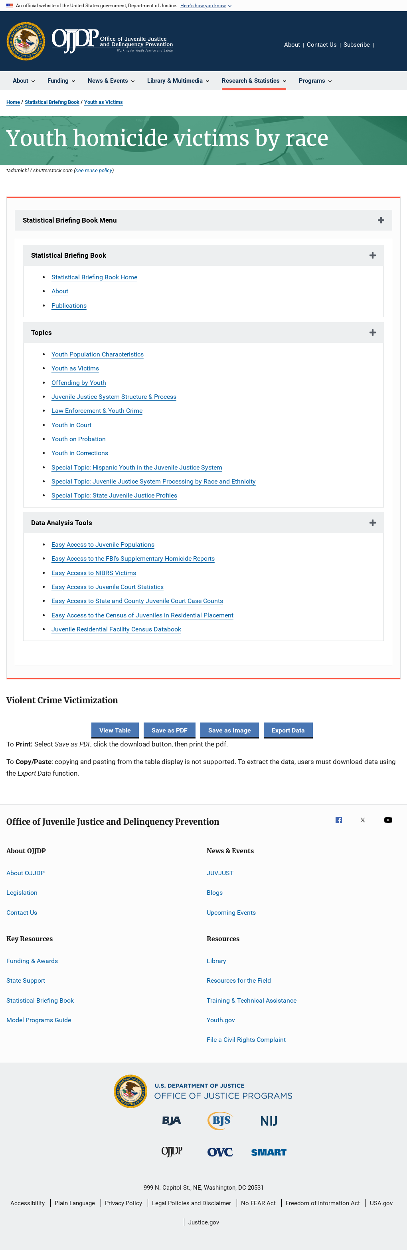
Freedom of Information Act (323, 1203)
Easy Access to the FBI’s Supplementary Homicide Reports (133, 558)
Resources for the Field (239, 980)
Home (13, 102)
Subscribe (357, 44)
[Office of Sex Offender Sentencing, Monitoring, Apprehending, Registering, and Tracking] (268, 1157)
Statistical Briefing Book (52, 102)
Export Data (288, 730)
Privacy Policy (123, 1203)
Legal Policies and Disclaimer (191, 1203)
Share (386, 50)
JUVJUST (220, 873)
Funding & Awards (32, 961)
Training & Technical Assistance (251, 1000)
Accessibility (27, 1203)
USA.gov (381, 1203)
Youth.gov (221, 1020)
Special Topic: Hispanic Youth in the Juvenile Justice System (136, 467)
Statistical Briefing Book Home (94, 277)
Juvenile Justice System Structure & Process (113, 396)
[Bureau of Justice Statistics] (220, 1132)
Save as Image (229, 730)
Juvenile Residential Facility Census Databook (116, 629)
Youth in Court (71, 425)
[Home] (112, 41)
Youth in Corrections (79, 453)
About (292, 44)
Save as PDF (170, 730)
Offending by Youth (78, 382)
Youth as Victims (103, 102)
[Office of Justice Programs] (25, 41)
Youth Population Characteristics (97, 354)
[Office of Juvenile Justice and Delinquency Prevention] (172, 1159)
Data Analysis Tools (61, 523)
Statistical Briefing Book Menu (70, 220)
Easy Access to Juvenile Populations (102, 544)
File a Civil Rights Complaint (246, 1039)
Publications (69, 305)
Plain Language (75, 1203)
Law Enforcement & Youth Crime (96, 410)
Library (216, 961)
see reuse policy (93, 170)
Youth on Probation (78, 439)
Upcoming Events (231, 912)
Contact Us (322, 44)
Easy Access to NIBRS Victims (93, 573)
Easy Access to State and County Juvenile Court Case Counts (137, 601)
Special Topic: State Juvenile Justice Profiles (114, 495)
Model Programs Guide (38, 1020)
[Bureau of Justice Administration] (171, 1127)
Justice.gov (203, 1222)
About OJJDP (25, 873)
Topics (41, 332)
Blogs (215, 892)
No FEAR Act (258, 1203)
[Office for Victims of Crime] (220, 1158)
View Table (115, 730)
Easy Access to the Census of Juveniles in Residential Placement (142, 615)
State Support (25, 980)
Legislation (22, 892)
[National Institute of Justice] (269, 1127)
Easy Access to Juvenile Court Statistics (107, 587)
